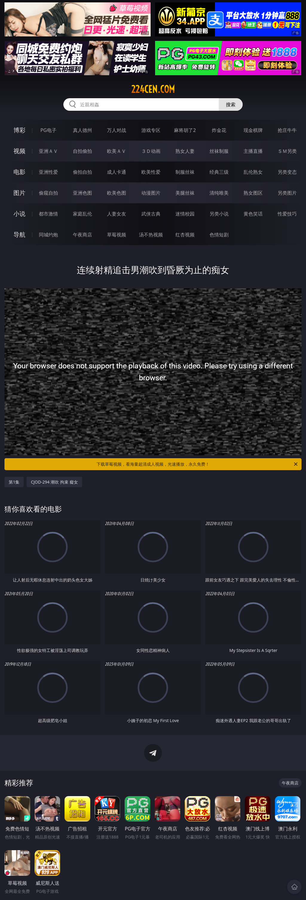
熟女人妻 (185, 151)
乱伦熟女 (253, 172)
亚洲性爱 (48, 172)
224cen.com (153, 89)
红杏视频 (185, 234)
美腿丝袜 (185, 193)
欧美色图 (116, 193)
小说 (19, 214)
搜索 (230, 104)
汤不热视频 (151, 234)
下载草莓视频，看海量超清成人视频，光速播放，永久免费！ (198, 464)
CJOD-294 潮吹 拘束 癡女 (54, 482)
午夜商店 (82, 234)
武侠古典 (150, 213)
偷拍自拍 (82, 172)
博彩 (19, 130)
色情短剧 (219, 234)
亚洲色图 (82, 193)
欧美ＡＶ (116, 151)
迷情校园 (185, 213)
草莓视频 (116, 234)
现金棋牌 (253, 130)
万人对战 (116, 130)
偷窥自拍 (48, 193)
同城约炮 (48, 234)
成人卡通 (116, 172)
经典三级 (219, 172)
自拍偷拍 (82, 151)
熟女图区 (253, 193)
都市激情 (48, 213)
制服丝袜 (185, 172)
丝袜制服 (219, 151)
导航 (19, 234)
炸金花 (219, 130)
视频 (19, 151)
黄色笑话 (253, 213)
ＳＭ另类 (287, 151)
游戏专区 (150, 130)
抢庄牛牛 (287, 130)
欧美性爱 (150, 172)
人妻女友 (116, 213)
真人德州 (82, 130)
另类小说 (219, 213)
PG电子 (48, 130)
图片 (19, 193)
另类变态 (287, 172)
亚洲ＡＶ (48, 151)
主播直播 (253, 151)
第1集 (14, 482)
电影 (19, 172)
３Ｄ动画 (150, 151)
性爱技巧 (287, 213)
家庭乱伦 (82, 213)
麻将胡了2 (185, 130)
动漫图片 (150, 193)
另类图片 (287, 193)
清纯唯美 (219, 193)
